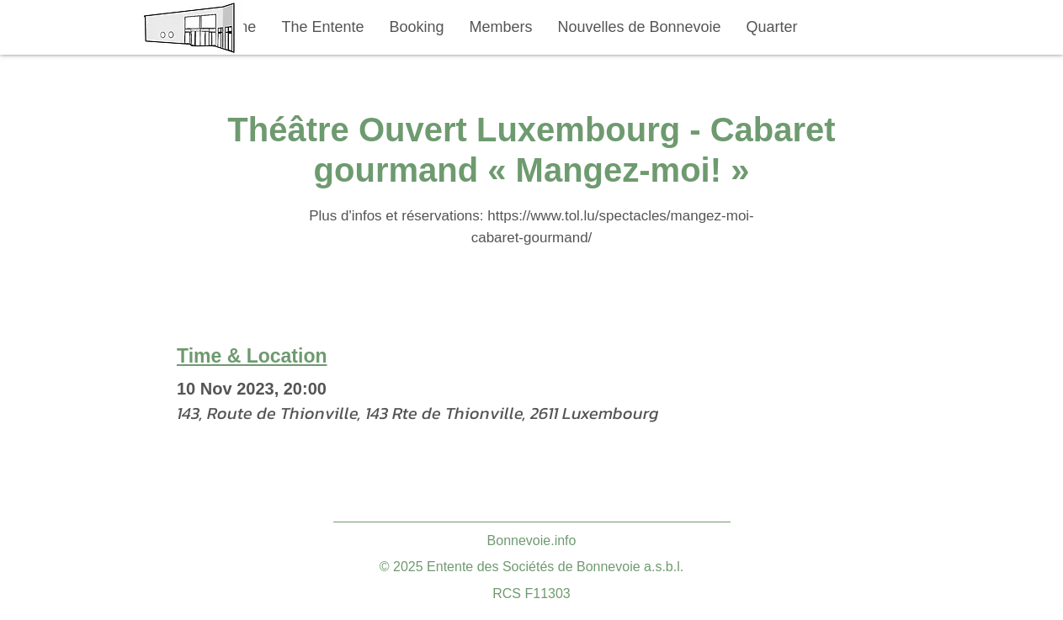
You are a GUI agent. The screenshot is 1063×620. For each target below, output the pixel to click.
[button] (323, 27)
